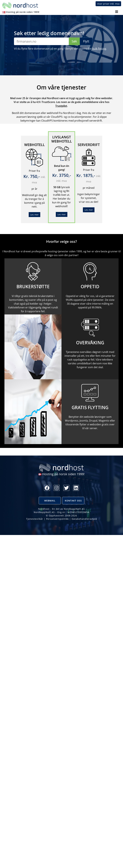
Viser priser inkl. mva (108, 3)
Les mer (34, 214)
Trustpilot (61, 106)
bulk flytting (99, 48)
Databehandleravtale (84, 518)
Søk (74, 41)
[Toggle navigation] (116, 12)
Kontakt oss (73, 500)
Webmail (49, 500)
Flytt (86, 41)
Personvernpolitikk (57, 518)
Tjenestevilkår (34, 518)
